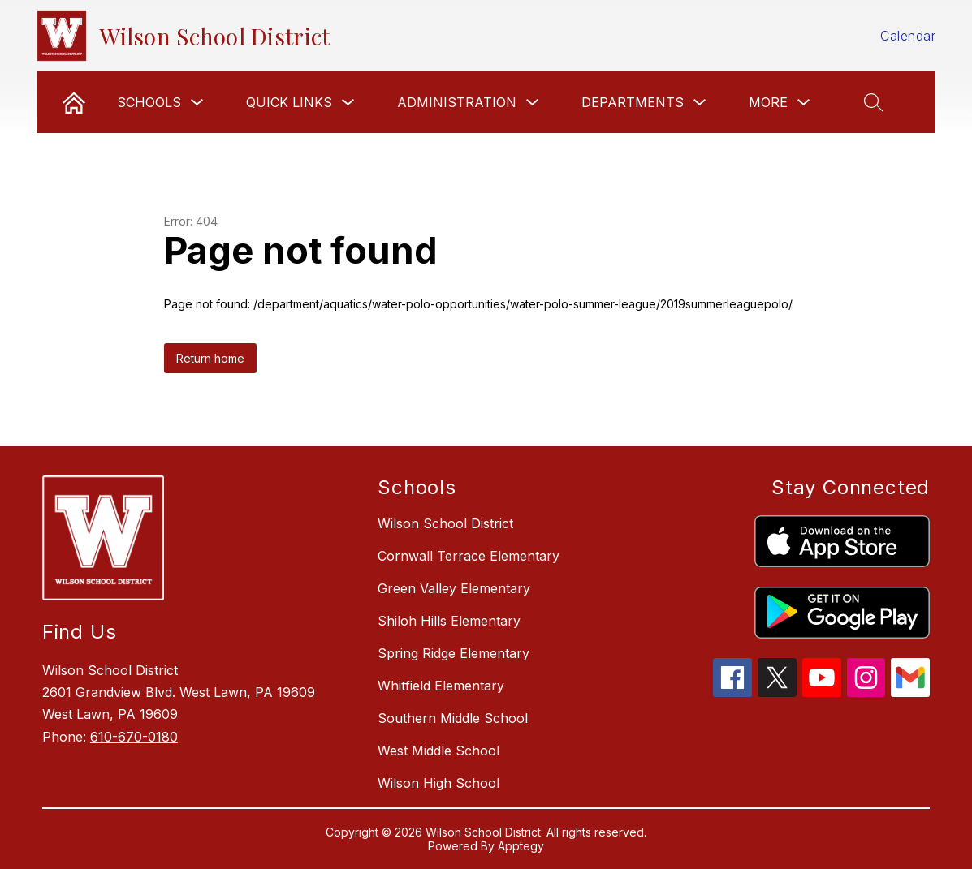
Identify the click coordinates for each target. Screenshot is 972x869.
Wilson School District (445, 523)
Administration (456, 102)
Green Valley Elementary (454, 588)
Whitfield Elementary (441, 686)
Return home (210, 358)
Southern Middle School (453, 718)
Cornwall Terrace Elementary (468, 556)
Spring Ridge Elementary (453, 653)
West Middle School (438, 750)
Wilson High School (438, 783)
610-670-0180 (134, 737)
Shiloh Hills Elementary (449, 621)
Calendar (907, 36)
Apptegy (521, 846)
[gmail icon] (910, 692)
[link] (74, 102)
